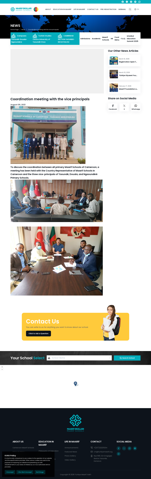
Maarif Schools (105, 38)
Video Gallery (70, 460)
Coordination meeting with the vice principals (43, 29)
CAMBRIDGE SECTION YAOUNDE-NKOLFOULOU (66, 38)
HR (112, 38)
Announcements (71, 447)
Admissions (85, 38)
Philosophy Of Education (49, 451)
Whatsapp (136, 107)
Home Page (14, 29)
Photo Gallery (70, 456)
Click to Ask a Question (38, 333)
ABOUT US (18, 441)
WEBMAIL (122, 9)
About (48, 9)
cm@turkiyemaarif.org (101, 452)
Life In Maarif (79, 9)
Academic (96, 38)
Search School (127, 358)
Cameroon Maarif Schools (23, 447)
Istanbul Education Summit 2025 (132, 38)
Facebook (113, 107)
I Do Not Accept (25, 472)
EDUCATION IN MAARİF (46, 443)
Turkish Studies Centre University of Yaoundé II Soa (42, 38)
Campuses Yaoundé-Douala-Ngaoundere (19, 38)
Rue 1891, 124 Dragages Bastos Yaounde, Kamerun (101, 458)
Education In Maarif (62, 9)
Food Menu (117, 38)
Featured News (71, 452)
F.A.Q (123, 38)
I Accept (10, 472)
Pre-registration (108, 9)
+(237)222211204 (99, 447)
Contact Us (92, 9)
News (23, 29)
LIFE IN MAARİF (72, 441)
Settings (40, 472)
